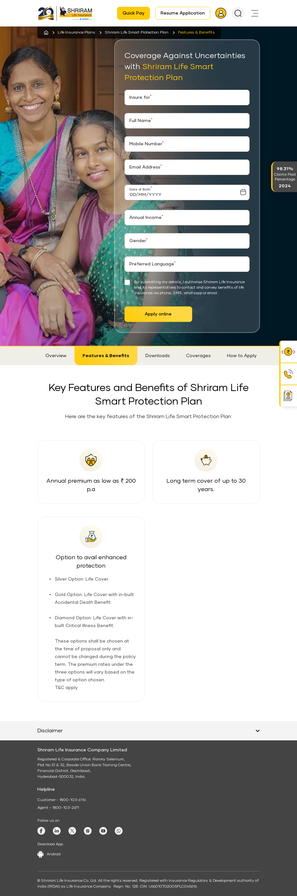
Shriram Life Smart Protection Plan (136, 33)
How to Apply (242, 356)
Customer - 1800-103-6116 (61, 800)
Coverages (198, 356)
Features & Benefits (106, 356)
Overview (55, 356)
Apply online (158, 314)
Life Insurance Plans (76, 33)
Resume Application (183, 13)
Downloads (157, 356)
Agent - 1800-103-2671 (58, 808)
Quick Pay (133, 13)
